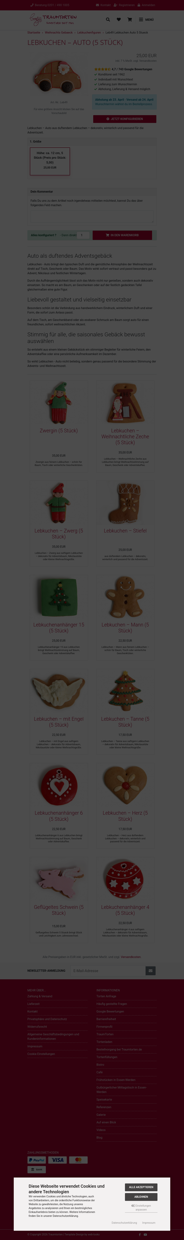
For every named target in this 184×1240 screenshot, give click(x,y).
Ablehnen (141, 1196)
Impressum (148, 1222)
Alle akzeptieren (141, 1187)
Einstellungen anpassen (141, 1207)
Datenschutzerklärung (124, 1222)
